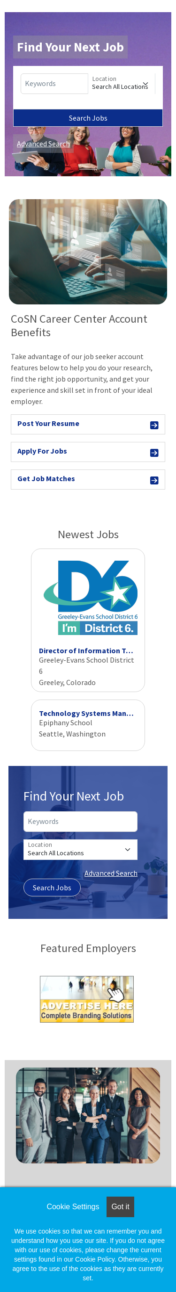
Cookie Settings (72, 1207)
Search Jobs (88, 118)
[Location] (121, 83)
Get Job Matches (88, 480)
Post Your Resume (88, 425)
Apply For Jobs (88, 452)
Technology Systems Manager (90, 713)
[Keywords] (54, 83)
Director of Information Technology (100, 650)
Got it (120, 1207)
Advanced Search (43, 143)
